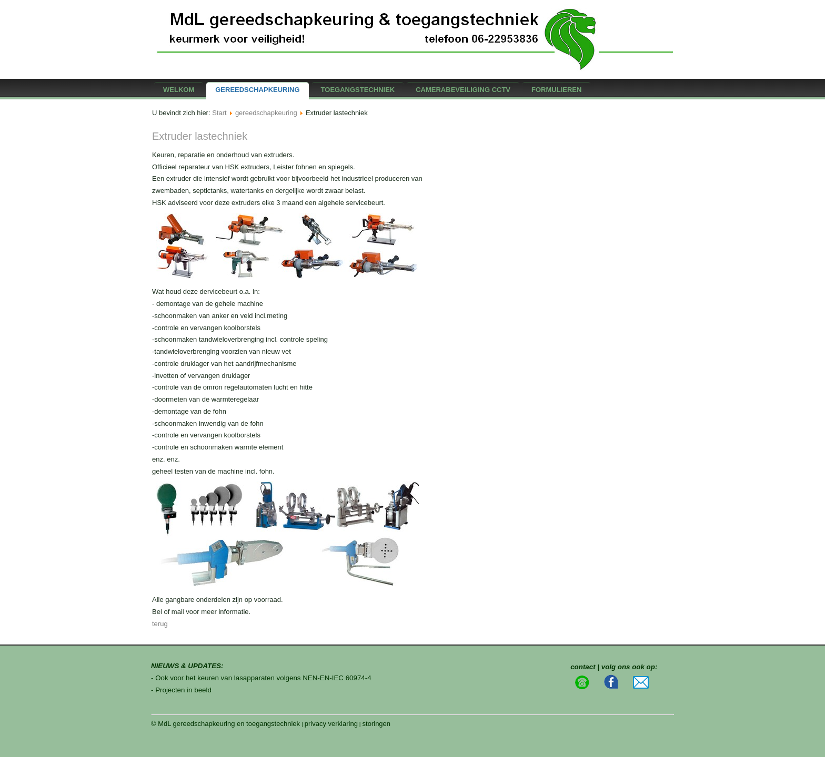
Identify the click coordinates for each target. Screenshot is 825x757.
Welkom (178, 90)
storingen (376, 724)
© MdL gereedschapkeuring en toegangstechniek (225, 724)
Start (219, 113)
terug (160, 624)
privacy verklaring (331, 724)
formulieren (556, 90)
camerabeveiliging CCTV (463, 90)
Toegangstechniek (358, 90)
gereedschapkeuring (257, 90)
